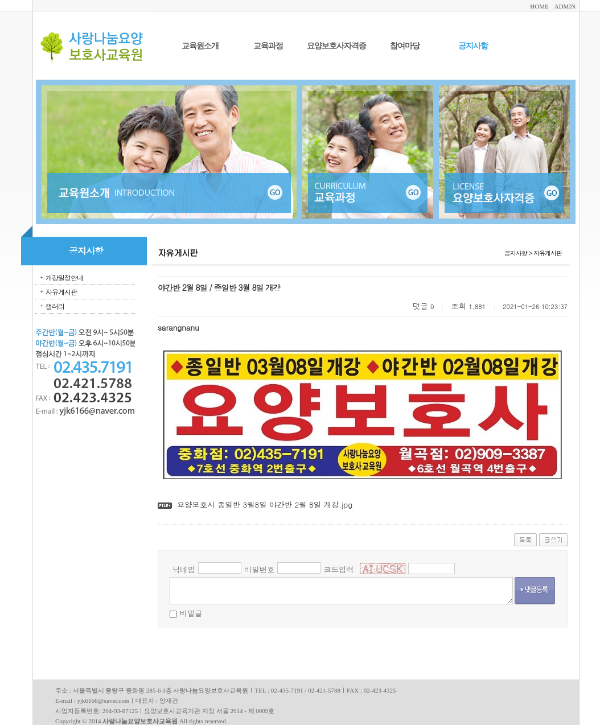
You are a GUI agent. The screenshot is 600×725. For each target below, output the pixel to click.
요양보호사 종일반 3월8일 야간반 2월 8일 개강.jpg (264, 504)
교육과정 (268, 46)
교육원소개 (200, 46)
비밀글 (190, 613)
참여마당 (405, 46)
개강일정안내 (64, 277)
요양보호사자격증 (336, 46)
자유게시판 (61, 291)
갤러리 (55, 306)
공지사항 (473, 46)
